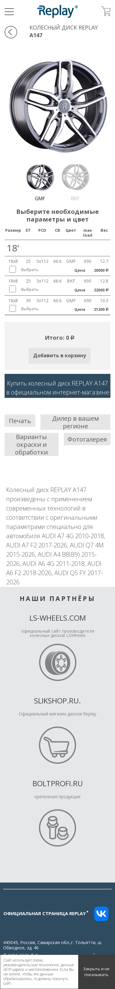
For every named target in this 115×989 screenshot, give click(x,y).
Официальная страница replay (46, 913)
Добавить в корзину (59, 355)
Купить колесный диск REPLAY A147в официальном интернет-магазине (57, 387)
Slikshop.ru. (57, 700)
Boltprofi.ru (58, 783)
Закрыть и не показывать (96, 972)
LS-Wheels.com (57, 618)
